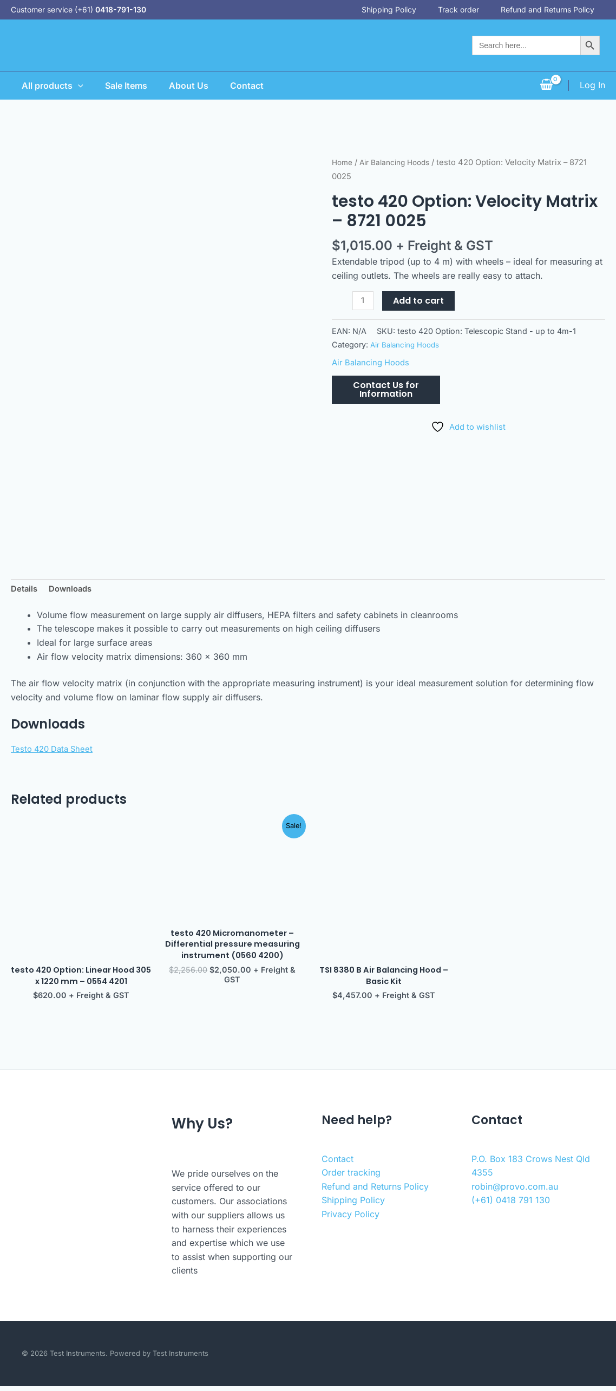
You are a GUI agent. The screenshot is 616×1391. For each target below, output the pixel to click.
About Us (186, 85)
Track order (469, 9)
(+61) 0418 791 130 (510, 1204)
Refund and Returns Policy (558, 9)
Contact (249, 85)
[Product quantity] (363, 301)
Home (343, 162)
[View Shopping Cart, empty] (546, 85)
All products (42, 85)
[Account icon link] (592, 85)
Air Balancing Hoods (400, 162)
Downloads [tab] (74, 590)
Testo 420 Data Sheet (55, 750)
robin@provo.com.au (514, 1191)
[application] (67, 85)
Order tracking (351, 1177)
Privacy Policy (350, 1218)
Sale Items (120, 85)
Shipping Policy (399, 9)
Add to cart (420, 300)
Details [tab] (25, 590)
